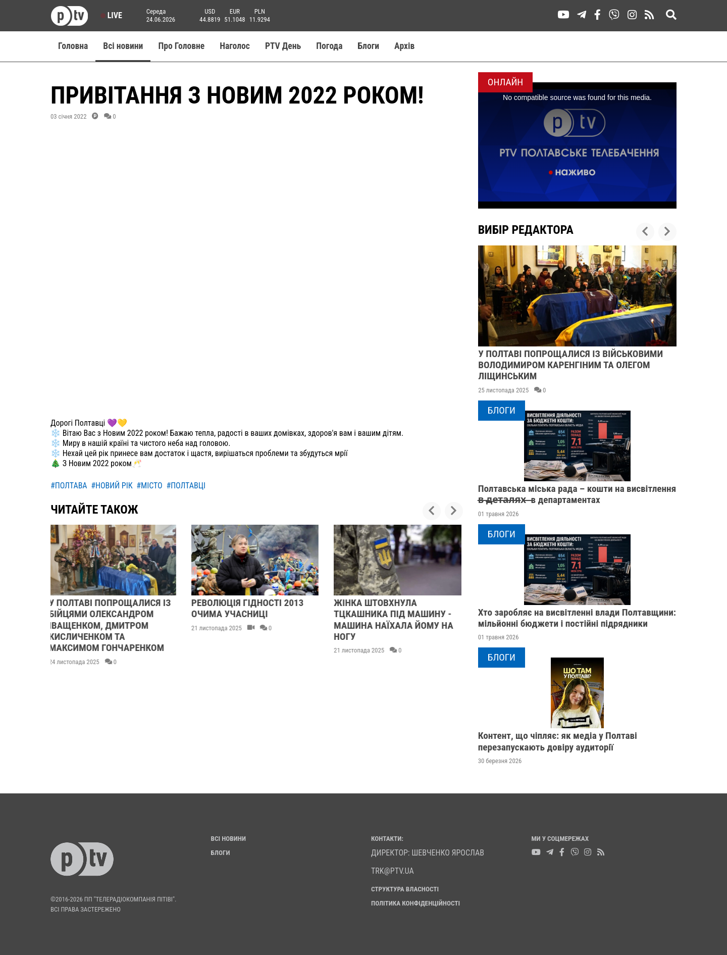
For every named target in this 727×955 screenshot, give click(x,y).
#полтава (68, 485)
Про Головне (181, 46)
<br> (256, 271)
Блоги (369, 46)
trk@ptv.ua (392, 871)
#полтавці (185, 485)
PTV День (283, 46)
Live (111, 15)
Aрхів (404, 46)
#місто (149, 485)
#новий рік (111, 485)
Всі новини (123, 46)
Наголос (235, 46)
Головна (73, 46)
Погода (329, 46)
